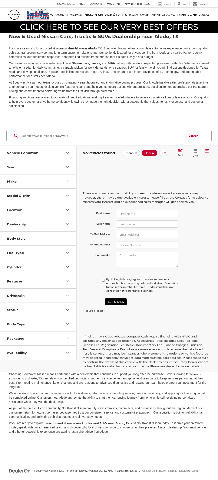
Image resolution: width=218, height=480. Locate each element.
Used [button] (59, 14)
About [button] (205, 14)
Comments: (102, 255)
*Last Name (103, 223)
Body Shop (139, 14)
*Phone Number (100, 244)
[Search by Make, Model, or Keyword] (103, 136)
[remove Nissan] (131, 153)
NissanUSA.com (188, 470)
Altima (104, 72)
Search (193, 136)
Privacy (162, 470)
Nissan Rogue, (89, 72)
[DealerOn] (20, 470)
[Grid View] (194, 153)
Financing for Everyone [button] (174, 14)
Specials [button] (74, 14)
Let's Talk (116, 302)
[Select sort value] (182, 153)
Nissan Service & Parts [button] (106, 14)
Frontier (115, 72)
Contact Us (148, 470)
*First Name (102, 213)
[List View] (206, 153)
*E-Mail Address (100, 234)
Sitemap (172, 470)
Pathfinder (134, 72)
